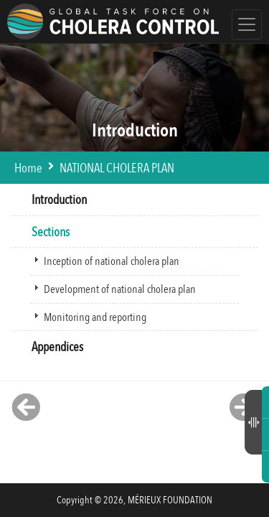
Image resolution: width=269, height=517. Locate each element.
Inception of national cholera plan (111, 261)
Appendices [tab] (51, 347)
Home (28, 168)
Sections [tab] (45, 232)
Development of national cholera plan (120, 289)
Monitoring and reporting (95, 317)
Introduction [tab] (53, 200)
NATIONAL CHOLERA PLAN (117, 168)
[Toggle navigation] (247, 24)
